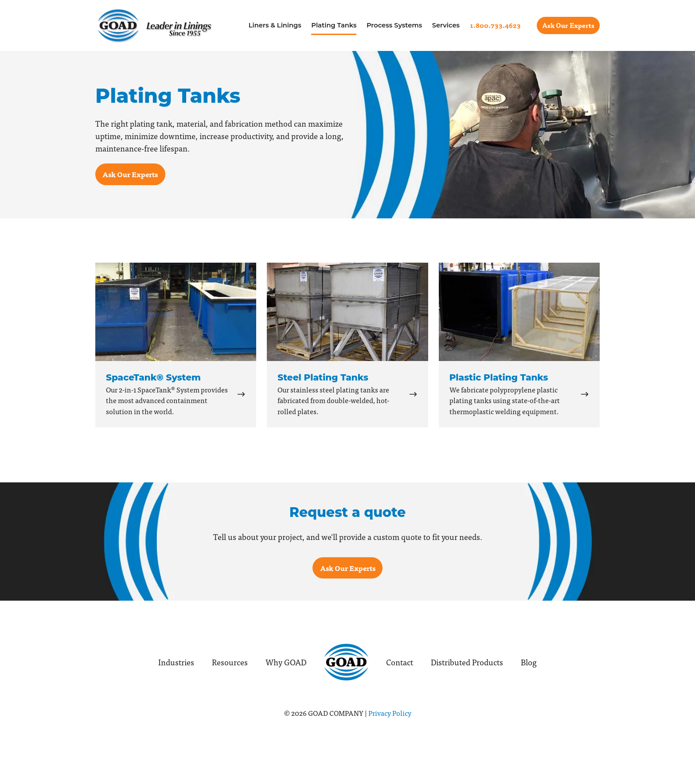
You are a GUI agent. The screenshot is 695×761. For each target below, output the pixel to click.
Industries (176, 662)
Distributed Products (467, 662)
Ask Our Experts (568, 25)
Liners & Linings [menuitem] (275, 25)
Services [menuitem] (446, 25)
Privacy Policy (389, 712)
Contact (399, 662)
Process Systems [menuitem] (394, 25)
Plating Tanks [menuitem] (333, 25)
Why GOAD (286, 662)
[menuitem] (495, 25)
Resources (230, 662)
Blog (529, 662)
